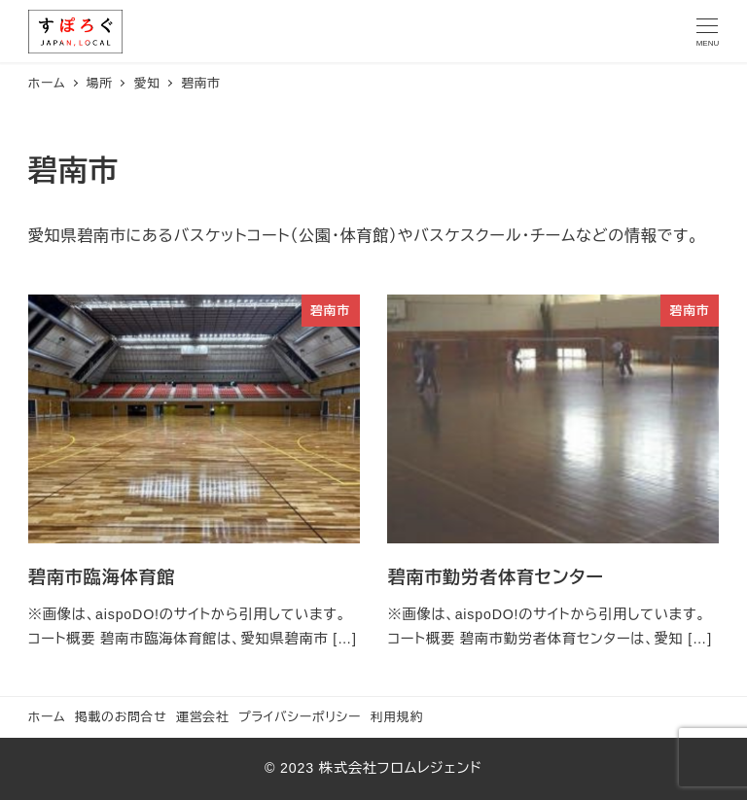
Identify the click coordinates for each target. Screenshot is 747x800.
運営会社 (202, 717)
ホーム (47, 717)
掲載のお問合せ (121, 717)
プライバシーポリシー (299, 717)
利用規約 (397, 717)
